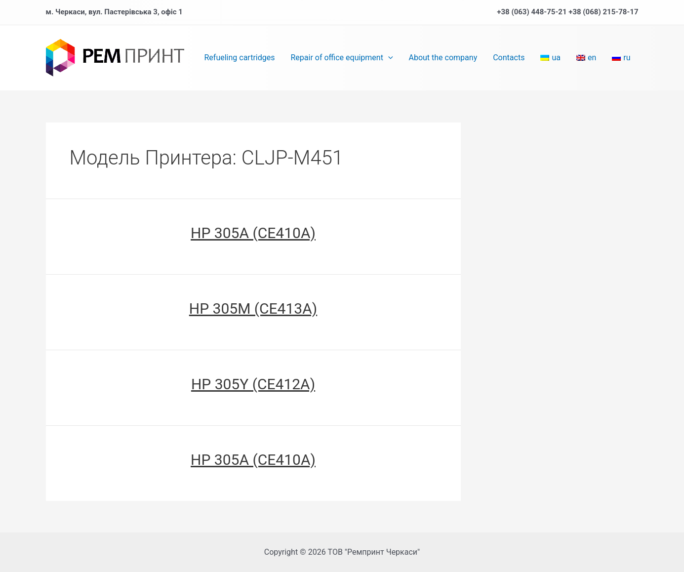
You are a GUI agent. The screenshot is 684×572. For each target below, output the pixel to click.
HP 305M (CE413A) (253, 308)
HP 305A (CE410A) (253, 233)
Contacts (508, 57)
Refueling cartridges (239, 57)
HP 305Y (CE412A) (253, 384)
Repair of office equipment (341, 57)
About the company (443, 57)
